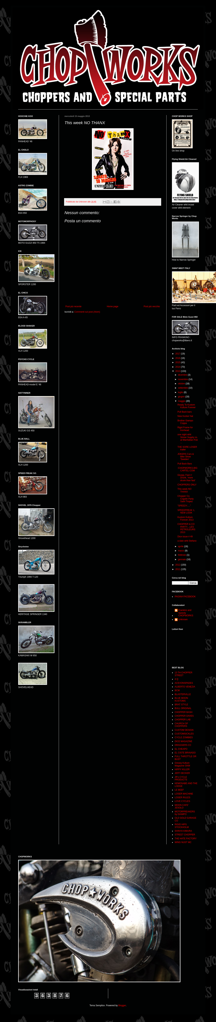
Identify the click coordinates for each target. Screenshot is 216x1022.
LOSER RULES (182, 797)
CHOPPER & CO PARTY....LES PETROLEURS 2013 (186, 528)
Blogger (122, 1005)
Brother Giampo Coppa (185, 421)
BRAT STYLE (181, 704)
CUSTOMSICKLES (184, 733)
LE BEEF (179, 790)
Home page (112, 306)
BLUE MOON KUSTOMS (181, 699)
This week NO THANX (184, 490)
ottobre (182, 383)
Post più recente (73, 306)
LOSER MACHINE (184, 793)
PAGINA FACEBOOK (185, 596)
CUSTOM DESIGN (184, 730)
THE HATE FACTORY (186, 838)
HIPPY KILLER (182, 769)
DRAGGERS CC (183, 745)
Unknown (183, 619)
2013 (178, 371)
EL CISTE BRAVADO (185, 752)
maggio (182, 401)
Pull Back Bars (184, 463)
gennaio (182, 559)
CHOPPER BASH (183, 712)
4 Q (176, 679)
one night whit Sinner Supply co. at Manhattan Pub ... (187, 438)
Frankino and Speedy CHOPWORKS (185, 613)
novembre (183, 379)
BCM (177, 690)
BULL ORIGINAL (183, 708)
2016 (178, 358)
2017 (178, 353)
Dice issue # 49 (185, 536)
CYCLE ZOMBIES (184, 737)
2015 (178, 362)
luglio (181, 392)
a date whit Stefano (187, 541)
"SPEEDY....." (184, 505)
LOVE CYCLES (182, 801)
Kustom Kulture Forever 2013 (185, 518)
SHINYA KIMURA (183, 831)
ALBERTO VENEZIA (185, 686)
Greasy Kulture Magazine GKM (182, 764)
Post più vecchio (152, 306)
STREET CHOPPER (185, 834)
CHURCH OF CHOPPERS (181, 724)
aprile (181, 546)
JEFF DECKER (182, 773)
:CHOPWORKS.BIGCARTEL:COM (187, 469)
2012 (178, 565)
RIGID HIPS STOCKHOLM (182, 825)
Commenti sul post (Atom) (87, 312)
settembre (183, 388)
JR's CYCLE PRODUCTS (181, 778)
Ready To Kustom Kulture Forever (186, 406)
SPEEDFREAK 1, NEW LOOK (186, 511)
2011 (178, 569)
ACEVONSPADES (184, 683)
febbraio (182, 555)
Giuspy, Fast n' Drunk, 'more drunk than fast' (186, 478)
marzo (181, 550)
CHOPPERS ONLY (186, 484)
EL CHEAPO (181, 749)
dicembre (183, 375)
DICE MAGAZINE (183, 741)
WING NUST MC (183, 842)
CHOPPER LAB (182, 719)
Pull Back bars (184, 412)
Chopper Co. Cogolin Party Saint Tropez (185, 499)
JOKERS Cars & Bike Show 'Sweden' (185, 457)
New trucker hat (185, 416)
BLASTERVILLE (183, 694)
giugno (181, 396)
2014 (178, 367)
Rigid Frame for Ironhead (185, 428)
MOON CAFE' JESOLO (182, 806)
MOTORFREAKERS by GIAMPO (185, 813)
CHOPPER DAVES (184, 716)
